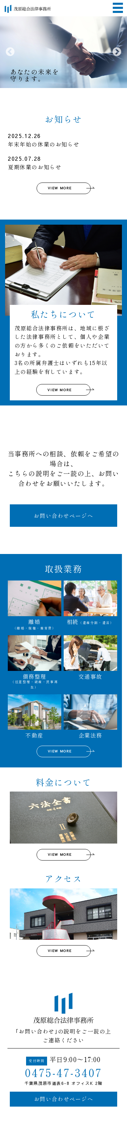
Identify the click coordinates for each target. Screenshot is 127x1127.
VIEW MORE (60, 188)
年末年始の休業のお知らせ (61, 140)
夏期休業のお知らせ (61, 162)
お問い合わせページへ (63, 516)
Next (117, 52)
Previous (10, 52)
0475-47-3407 (63, 1071)
